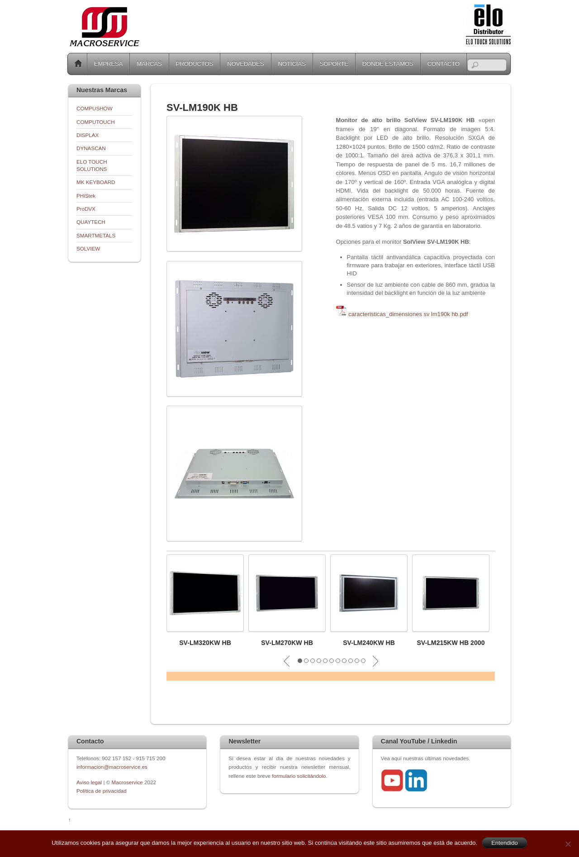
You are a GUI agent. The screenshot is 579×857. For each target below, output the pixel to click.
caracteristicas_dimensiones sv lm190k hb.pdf (408, 314)
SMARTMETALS (95, 235)
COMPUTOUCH (95, 122)
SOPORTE (334, 63)
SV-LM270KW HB (287, 642)
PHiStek (85, 196)
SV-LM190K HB (202, 107)
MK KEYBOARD (95, 182)
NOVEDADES (245, 63)
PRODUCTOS (195, 63)
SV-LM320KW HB (205, 642)
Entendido (504, 842)
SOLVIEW (88, 248)
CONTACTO (443, 63)
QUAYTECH (90, 222)
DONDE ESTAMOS (387, 63)
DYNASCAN (91, 148)
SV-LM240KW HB (369, 642)
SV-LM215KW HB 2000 (450, 642)
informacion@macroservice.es (111, 767)
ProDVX (85, 209)
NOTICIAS (292, 63)
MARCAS (149, 63)
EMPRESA (108, 63)
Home (78, 63)
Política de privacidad (101, 791)
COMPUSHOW (94, 108)
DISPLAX (87, 135)
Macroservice (127, 782)
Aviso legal (89, 782)
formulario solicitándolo (299, 776)
